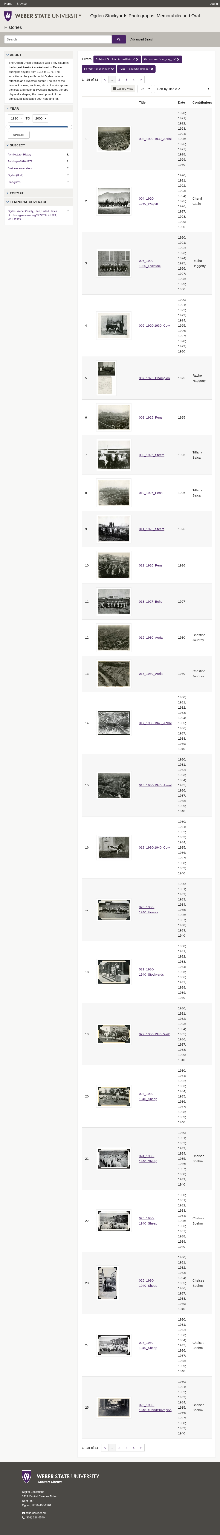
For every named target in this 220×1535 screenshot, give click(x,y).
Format (16, 193)
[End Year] (40, 118)
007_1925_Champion (154, 378)
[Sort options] (182, 89)
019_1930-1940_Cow (154, 847)
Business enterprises (20, 168)
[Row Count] (145, 89)
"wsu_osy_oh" (162, 59)
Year (14, 108)
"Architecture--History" (117, 59)
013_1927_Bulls (150, 601)
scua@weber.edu (34, 1513)
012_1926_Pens (150, 565)
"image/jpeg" (99, 69)
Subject (17, 145)
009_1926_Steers (151, 455)
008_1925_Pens (150, 417)
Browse (22, 3)
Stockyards (14, 182)
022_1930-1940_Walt (154, 1034)
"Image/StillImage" (136, 69)
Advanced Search (142, 39)
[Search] (58, 39)
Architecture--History (19, 154)
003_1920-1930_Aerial (155, 139)
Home (8, 3)
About (15, 55)
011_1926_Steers (151, 529)
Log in (214, 3)
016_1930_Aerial (151, 673)
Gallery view (124, 88)
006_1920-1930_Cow (154, 325)
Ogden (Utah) (15, 175)
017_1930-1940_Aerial (155, 723)
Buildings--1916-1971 (20, 161)
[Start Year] (16, 118)
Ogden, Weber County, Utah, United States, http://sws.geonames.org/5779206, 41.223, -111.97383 (33, 215)
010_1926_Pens (150, 493)
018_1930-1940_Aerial (155, 785)
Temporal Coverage (28, 202)
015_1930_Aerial (151, 637)
